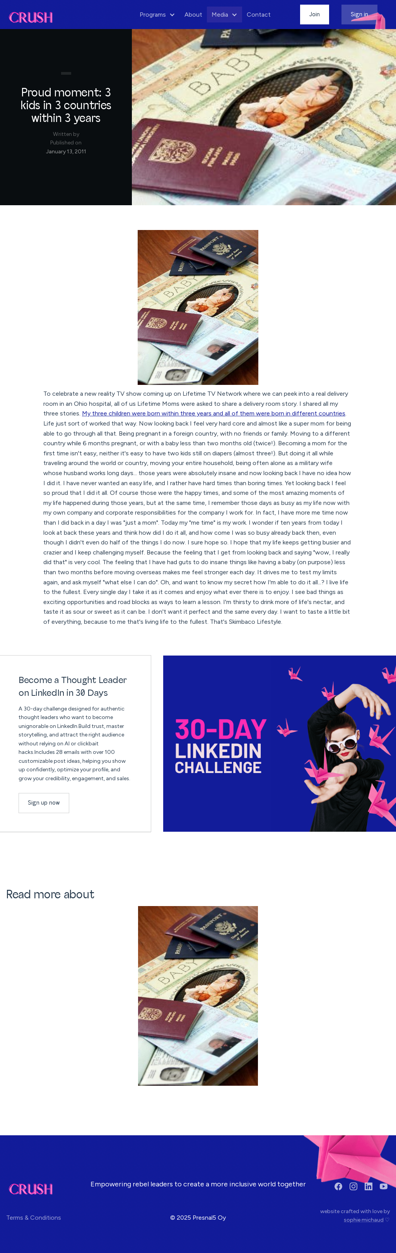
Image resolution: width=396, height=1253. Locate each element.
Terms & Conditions (33, 1217)
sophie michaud (364, 1220)
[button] (157, 15)
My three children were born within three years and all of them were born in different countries (213, 413)
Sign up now (44, 803)
